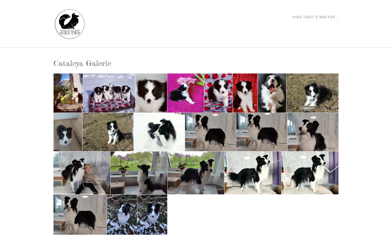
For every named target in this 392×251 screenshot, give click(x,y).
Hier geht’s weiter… (315, 17)
